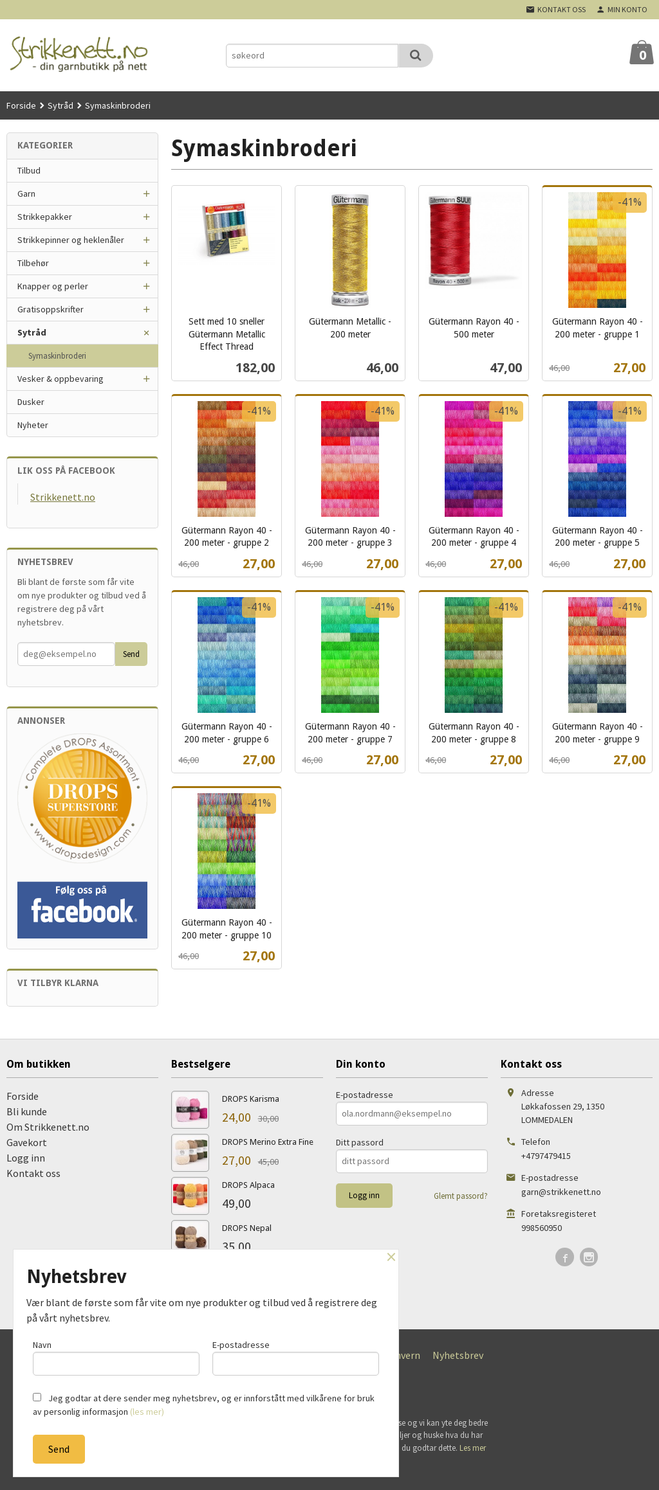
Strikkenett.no (62, 496)
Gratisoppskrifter (50, 309)
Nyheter (32, 425)
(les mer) (147, 1411)
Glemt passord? (461, 1195)
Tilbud (29, 170)
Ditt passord (360, 1142)
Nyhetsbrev (457, 1355)
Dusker (30, 402)
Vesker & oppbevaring (60, 378)
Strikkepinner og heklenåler (70, 240)
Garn (26, 193)
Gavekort (26, 1142)
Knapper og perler (52, 286)
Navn (116, 1357)
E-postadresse (364, 1094)
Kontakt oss (33, 1173)
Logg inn (25, 1157)
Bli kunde (26, 1111)
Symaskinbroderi (57, 355)
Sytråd (31, 332)
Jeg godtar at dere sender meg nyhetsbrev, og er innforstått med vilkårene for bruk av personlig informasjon (204, 1404)
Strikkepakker (44, 216)
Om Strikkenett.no (47, 1126)
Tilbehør (33, 263)
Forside (21, 105)
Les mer (472, 1447)
